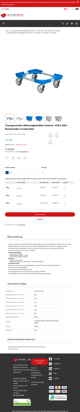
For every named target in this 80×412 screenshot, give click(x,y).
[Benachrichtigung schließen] (78, 2)
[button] (38, 77)
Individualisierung (36, 375)
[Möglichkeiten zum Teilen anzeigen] (25, 158)
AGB (13, 411)
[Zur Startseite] (12, 15)
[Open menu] (3, 23)
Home (7, 31)
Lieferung (18, 411)
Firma (77, 9)
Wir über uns (35, 370)
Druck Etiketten (36, 373)
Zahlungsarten (26, 411)
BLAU (11, 172)
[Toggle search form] (63, 23)
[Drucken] (19, 158)
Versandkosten (23, 151)
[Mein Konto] (67, 23)
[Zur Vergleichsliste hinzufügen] (13, 158)
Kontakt (33, 377)
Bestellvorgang (45, 411)
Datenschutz (36, 411)
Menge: (44, 167)
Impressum (54, 411)
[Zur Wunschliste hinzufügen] (7, 158)
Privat (73, 9)
